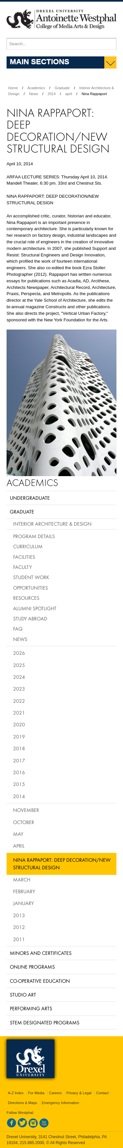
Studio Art (23, 994)
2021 (19, 712)
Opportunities (30, 587)
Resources (26, 597)
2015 (19, 784)
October (23, 822)
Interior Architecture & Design (52, 523)
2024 (19, 677)
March (21, 879)
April (19, 845)
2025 (19, 665)
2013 (19, 915)
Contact (102, 1093)
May (18, 834)
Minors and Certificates (41, 953)
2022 (19, 700)
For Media (36, 1093)
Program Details (34, 536)
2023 (19, 688)
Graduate (62, 88)
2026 (19, 653)
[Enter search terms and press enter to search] (61, 44)
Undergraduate (30, 497)
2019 (19, 736)
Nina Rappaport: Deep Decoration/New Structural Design (62, 863)
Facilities (24, 557)
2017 (19, 760)
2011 (19, 939)
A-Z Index (16, 1093)
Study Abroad (30, 618)
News (33, 94)
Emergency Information (60, 1103)
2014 (51, 94)
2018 (19, 748)
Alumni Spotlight (34, 608)
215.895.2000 (32, 1142)
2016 (19, 772)
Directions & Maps (22, 1103)
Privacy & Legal (79, 1093)
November (26, 810)
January (23, 903)
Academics (36, 88)
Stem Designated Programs (44, 1022)
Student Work (31, 577)
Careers (55, 1093)
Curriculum (28, 546)
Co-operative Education (40, 980)
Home (13, 88)
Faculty (22, 567)
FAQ (17, 628)
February (24, 891)
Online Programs (32, 966)
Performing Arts (31, 1008)
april (68, 94)
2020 (19, 724)
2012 (19, 927)
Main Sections (39, 61)
